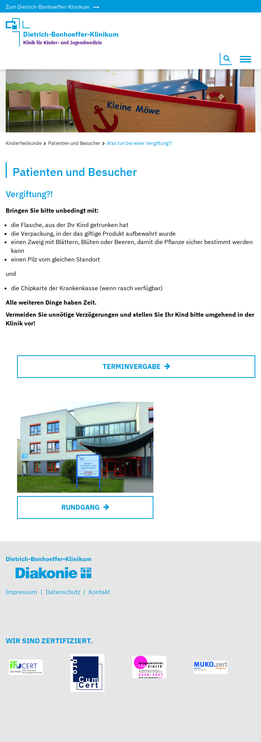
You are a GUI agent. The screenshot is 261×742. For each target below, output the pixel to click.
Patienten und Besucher (74, 143)
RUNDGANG (80, 507)
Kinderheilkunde (24, 143)
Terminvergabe (132, 366)
